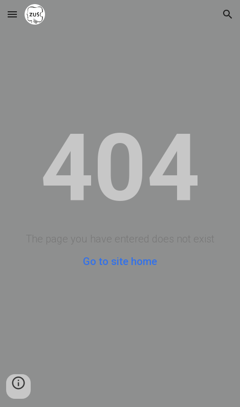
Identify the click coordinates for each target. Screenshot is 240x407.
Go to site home (120, 261)
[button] (12, 14)
